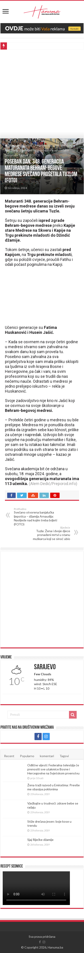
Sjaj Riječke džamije (40, 840)
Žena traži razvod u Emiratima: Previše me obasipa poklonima (53, 787)
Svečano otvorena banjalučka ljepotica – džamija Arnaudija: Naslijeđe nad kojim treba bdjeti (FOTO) (37, 516)
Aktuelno (25, 145)
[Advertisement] (42, 94)
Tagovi (64, 756)
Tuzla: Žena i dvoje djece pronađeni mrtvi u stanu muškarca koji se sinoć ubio (47, 533)
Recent (9, 756)
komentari (47, 756)
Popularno (27, 756)
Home (11, 145)
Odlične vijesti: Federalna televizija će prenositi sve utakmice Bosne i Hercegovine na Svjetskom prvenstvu (53, 769)
